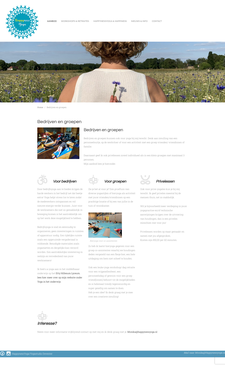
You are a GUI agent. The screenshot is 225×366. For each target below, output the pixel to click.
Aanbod (52, 21)
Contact (157, 21)
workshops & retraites (75, 21)
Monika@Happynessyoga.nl (210, 352)
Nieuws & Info (139, 21)
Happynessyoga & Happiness (110, 21)
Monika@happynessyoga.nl (142, 331)
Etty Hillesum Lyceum (68, 273)
